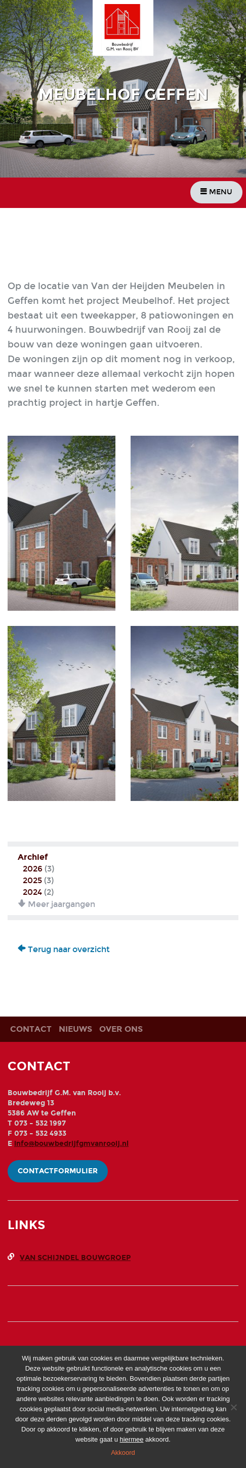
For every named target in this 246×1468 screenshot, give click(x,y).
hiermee (132, 1439)
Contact (31, 1029)
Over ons (121, 1029)
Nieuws (75, 1029)
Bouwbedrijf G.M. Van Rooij (127, 29)
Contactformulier (58, 1171)
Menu (216, 192)
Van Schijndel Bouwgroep (75, 1257)
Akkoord (123, 1452)
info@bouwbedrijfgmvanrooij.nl (71, 1143)
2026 (33, 868)
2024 (32, 892)
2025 (32, 880)
